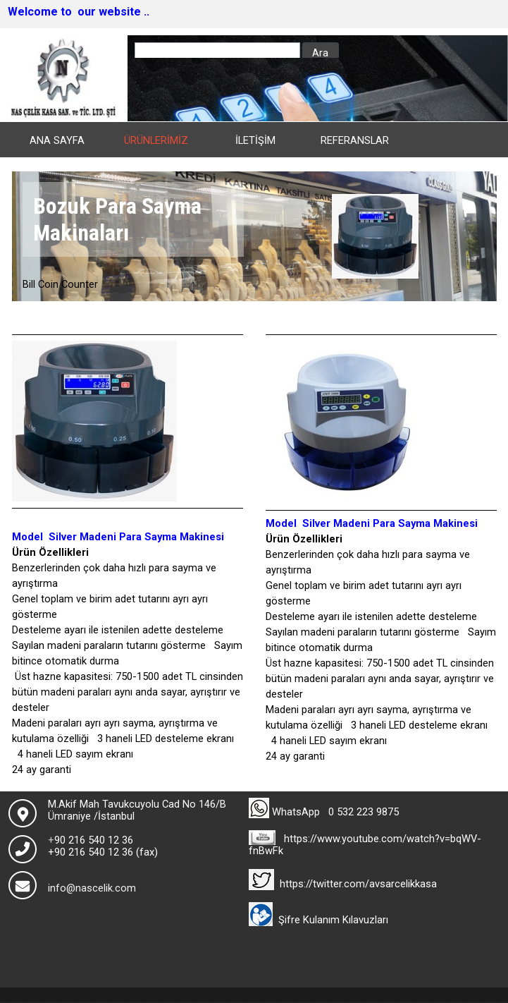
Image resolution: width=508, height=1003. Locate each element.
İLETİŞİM (255, 140)
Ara (320, 53)
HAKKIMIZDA (56, 162)
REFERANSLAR (355, 140)
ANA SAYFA (57, 140)
